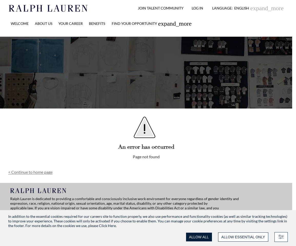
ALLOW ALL (199, 237)
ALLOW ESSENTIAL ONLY (243, 237)
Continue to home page (30, 172)
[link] (151, 23)
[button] (248, 8)
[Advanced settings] (281, 237)
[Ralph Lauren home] (48, 8)
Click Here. (108, 225)
